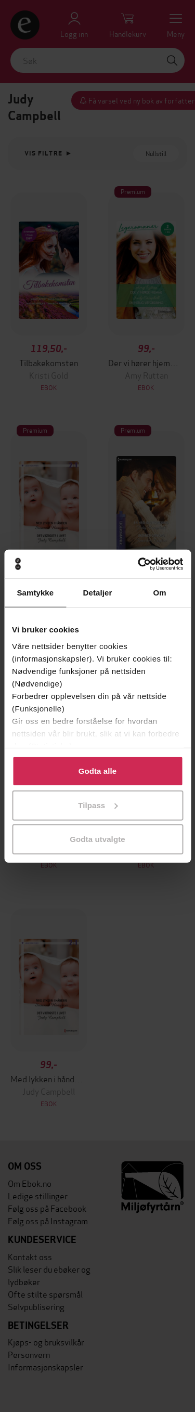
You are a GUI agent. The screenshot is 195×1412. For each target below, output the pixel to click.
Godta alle (98, 771)
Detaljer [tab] (97, 592)
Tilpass (98, 804)
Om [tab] (159, 592)
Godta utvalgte (97, 839)
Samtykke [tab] (35, 592)
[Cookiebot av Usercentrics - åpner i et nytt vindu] (139, 564)
